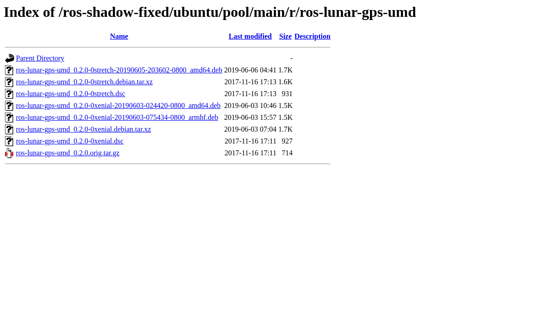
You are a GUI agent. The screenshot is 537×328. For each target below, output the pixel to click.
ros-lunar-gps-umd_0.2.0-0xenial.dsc (70, 141)
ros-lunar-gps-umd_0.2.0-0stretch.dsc (70, 93)
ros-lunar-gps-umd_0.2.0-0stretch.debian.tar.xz (84, 82)
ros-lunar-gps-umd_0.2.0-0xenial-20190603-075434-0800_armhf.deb (117, 117)
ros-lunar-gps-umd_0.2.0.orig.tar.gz (68, 153)
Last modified (250, 36)
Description (312, 36)
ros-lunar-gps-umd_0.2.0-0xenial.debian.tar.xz (83, 129)
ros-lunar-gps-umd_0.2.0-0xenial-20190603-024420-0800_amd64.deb (118, 105)
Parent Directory (40, 58)
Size (285, 36)
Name (119, 36)
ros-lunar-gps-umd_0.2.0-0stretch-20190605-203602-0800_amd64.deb (119, 70)
